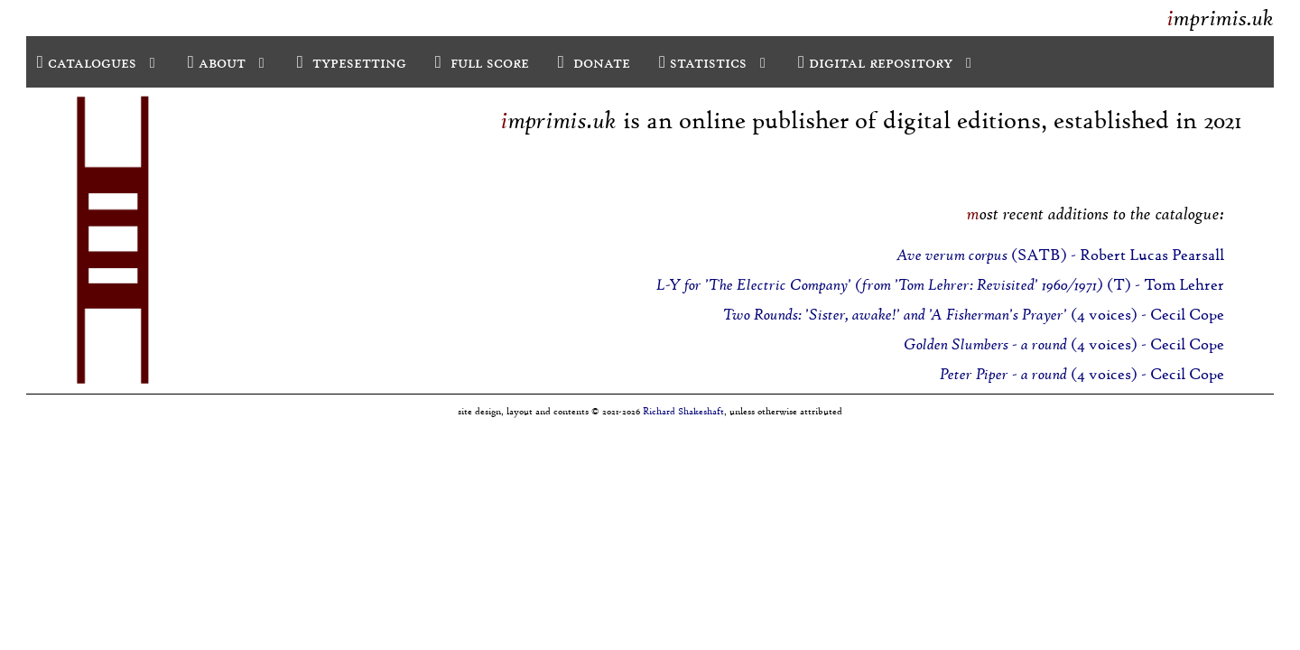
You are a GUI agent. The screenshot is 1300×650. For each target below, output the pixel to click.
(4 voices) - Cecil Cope (973, 314)
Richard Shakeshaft (683, 411)
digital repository (886, 61)
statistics (714, 61)
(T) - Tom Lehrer (940, 284)
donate (594, 61)
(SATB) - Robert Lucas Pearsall (1060, 255)
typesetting (351, 61)
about (228, 61)
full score (482, 61)
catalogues (98, 61)
